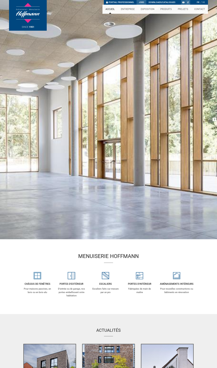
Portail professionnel (121, 2)
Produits (166, 9)
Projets (183, 9)
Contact (199, 9)
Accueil (110, 9)
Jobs (141, 2)
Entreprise (128, 9)
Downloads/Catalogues (162, 2)
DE (203, 2)
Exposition (147, 9)
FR (198, 2)
